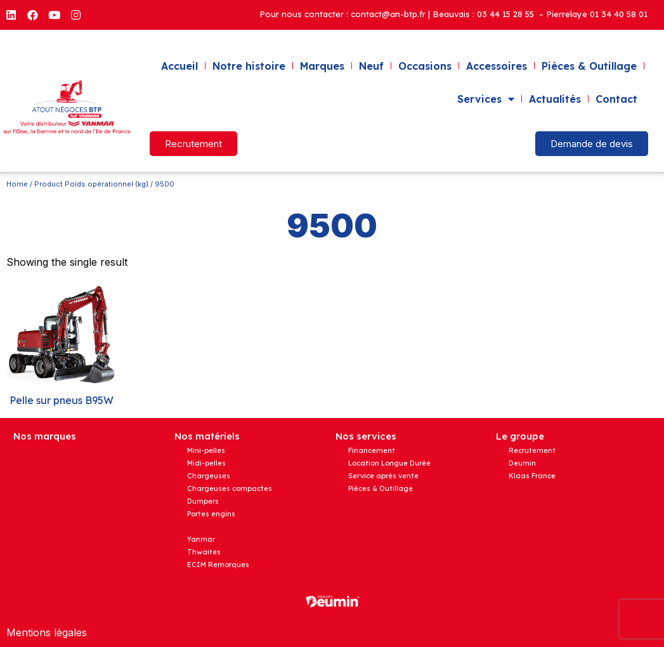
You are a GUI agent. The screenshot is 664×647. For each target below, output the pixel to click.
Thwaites (204, 551)
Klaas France (532, 475)
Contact (616, 99)
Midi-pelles (206, 463)
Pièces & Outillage (589, 66)
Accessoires (496, 66)
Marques (322, 66)
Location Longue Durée (389, 463)
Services (485, 99)
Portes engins (211, 513)
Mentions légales (46, 632)
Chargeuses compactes (229, 488)
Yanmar (201, 539)
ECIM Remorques (218, 564)
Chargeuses (208, 475)
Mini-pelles (206, 450)
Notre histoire (248, 66)
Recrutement (532, 450)
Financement (371, 450)
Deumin (522, 463)
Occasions (425, 66)
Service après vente (383, 475)
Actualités (555, 99)
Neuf (371, 66)
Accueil (179, 66)
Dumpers (203, 501)
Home (17, 184)
